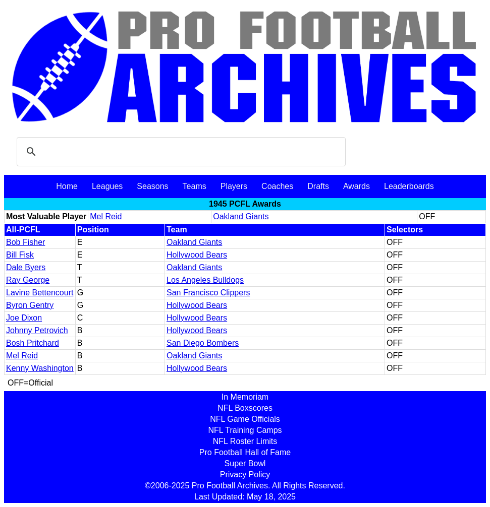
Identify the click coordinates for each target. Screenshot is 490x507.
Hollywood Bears (197, 254)
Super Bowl (245, 463)
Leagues (107, 186)
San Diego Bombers (203, 343)
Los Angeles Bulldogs (205, 280)
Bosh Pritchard (32, 343)
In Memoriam (245, 397)
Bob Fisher (25, 242)
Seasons (152, 186)
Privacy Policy (245, 474)
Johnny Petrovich (37, 330)
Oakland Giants (240, 216)
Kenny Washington (40, 368)
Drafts (318, 186)
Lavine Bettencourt (39, 292)
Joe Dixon (24, 317)
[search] (179, 152)
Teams (194, 186)
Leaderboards (409, 186)
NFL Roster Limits (245, 441)
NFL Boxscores (245, 408)
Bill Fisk (20, 254)
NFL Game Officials (245, 419)
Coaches (277, 186)
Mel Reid (106, 216)
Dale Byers (25, 267)
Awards (356, 186)
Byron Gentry (29, 305)
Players (234, 186)
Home (67, 186)
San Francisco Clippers (208, 292)
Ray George (27, 280)
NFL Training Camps (245, 430)
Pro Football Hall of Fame (245, 452)
